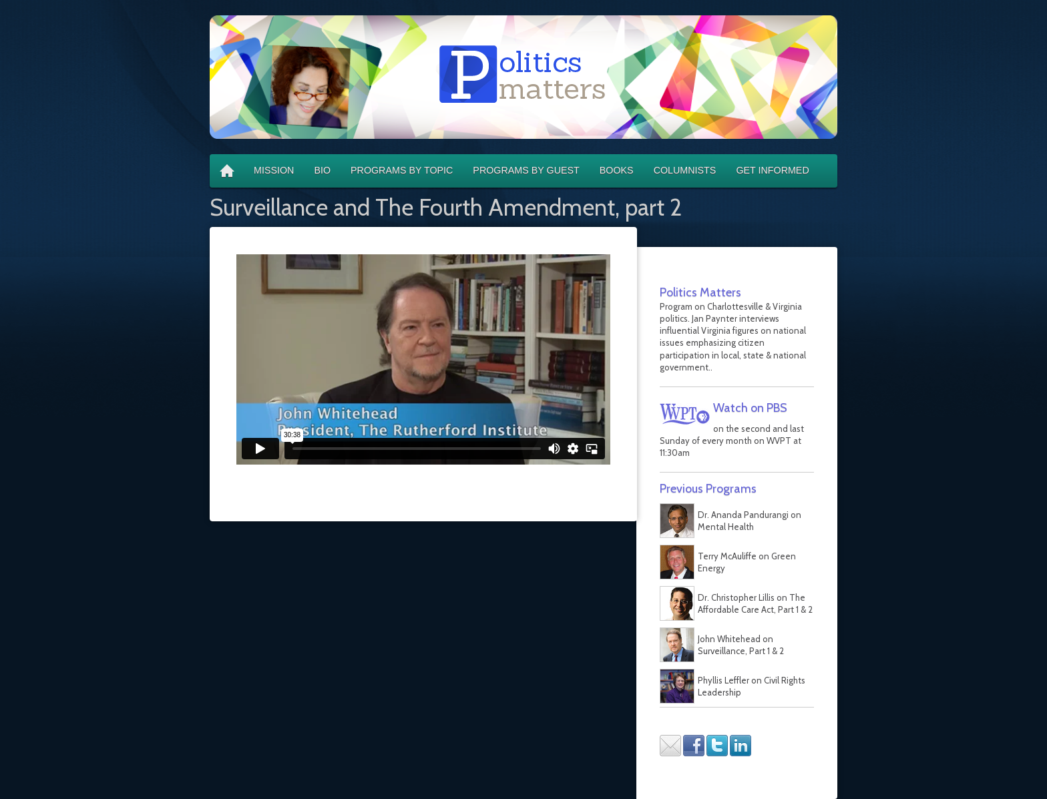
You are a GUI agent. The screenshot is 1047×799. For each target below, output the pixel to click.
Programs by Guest (526, 170)
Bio (322, 170)
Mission (274, 170)
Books (617, 170)
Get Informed (772, 170)
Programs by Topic (402, 170)
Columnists (685, 170)
